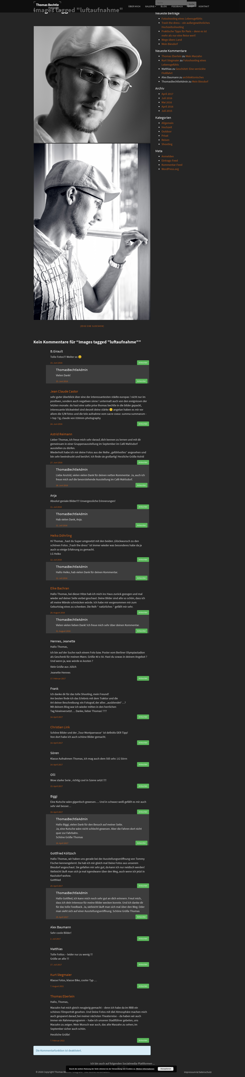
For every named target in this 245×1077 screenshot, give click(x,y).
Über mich (134, 6)
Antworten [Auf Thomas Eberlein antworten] (143, 1040)
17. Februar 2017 (58, 678)
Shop (191, 6)
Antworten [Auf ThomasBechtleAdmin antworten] (141, 381)
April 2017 (167, 94)
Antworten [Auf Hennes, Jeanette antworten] (143, 678)
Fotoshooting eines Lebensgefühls (182, 18)
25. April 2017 (56, 885)
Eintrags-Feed (170, 160)
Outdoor (167, 131)
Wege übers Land (172, 39)
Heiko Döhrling (61, 535)
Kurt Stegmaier (61, 974)
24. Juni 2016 (56, 424)
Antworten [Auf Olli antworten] (143, 786)
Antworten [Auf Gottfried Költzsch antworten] (143, 885)
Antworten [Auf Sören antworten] (143, 764)
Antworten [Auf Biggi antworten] (143, 812)
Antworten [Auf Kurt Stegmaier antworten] (143, 986)
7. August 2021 (57, 986)
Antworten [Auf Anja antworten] (143, 507)
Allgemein (167, 123)
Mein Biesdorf (170, 44)
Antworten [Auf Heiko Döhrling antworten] (143, 559)
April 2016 (167, 106)
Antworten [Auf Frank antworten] (143, 717)
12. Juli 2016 (56, 559)
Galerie (150, 6)
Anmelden (168, 156)
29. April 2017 (62, 917)
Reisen (165, 140)
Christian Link (60, 727)
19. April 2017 (56, 812)
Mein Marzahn (194, 56)
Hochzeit (167, 127)
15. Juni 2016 (56, 362)
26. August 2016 (57, 612)
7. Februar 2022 (57, 1040)
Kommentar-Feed (172, 165)
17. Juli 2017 (56, 964)
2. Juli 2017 (55, 938)
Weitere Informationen (145, 1069)
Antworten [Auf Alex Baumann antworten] (143, 938)
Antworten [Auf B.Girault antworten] (143, 362)
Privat (165, 135)
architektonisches (193, 77)
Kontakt (204, 6)
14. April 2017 (56, 717)
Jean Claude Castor (64, 391)
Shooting (167, 144)
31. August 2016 (63, 631)
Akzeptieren (165, 1069)
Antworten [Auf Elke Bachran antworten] (143, 612)
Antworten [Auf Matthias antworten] (143, 964)
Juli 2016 (167, 98)
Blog (164, 6)
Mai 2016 (167, 102)
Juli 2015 (167, 111)
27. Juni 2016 (56, 462)
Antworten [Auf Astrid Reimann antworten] (143, 462)
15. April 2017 (56, 786)
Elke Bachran (59, 588)
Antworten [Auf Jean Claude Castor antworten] (143, 424)
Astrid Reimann (61, 434)
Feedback (177, 6)
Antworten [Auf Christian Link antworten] (143, 742)
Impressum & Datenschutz (198, 1072)
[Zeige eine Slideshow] (92, 326)
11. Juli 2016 (56, 507)
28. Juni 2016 (62, 485)
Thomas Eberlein (62, 996)
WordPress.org (170, 169)
